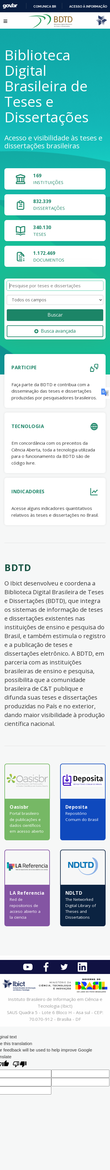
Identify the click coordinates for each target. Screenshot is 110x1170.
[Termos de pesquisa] (55, 286)
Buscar (55, 315)
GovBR (10, 6)
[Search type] (55, 300)
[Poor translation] (19, 1065)
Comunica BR (44, 6)
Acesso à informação (88, 6)
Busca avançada (55, 331)
